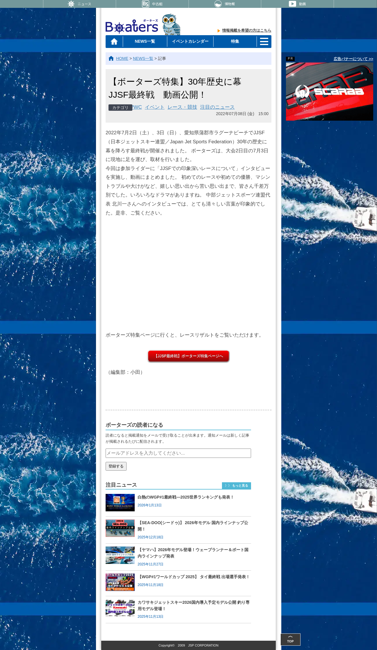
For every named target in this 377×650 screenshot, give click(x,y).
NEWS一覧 (145, 41)
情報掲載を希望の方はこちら (246, 30)
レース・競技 (182, 107)
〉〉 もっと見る (236, 485)
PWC (136, 107)
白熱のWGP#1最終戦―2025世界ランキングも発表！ (186, 497)
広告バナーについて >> (353, 59)
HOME (122, 58)
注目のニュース (217, 107)
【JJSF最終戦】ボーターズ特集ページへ (188, 356)
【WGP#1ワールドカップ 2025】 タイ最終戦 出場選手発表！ (194, 576)
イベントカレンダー (189, 41)
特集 (234, 41)
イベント (155, 107)
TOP (294, 638)
